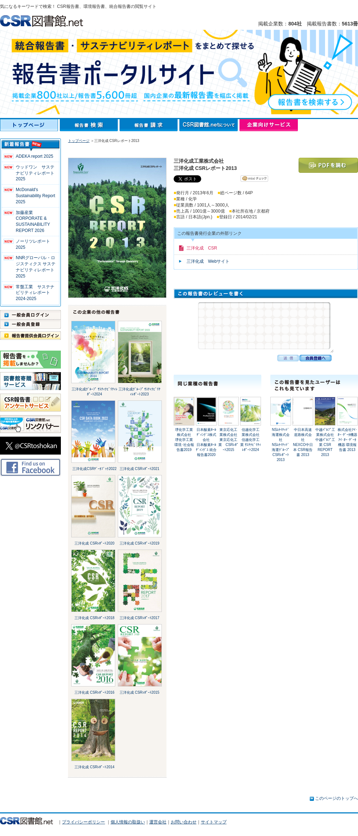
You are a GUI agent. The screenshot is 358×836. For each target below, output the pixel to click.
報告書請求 (149, 125)
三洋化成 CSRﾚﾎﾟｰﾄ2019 (139, 543)
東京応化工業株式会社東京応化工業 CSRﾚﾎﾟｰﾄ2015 (228, 440)
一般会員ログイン (30, 314)
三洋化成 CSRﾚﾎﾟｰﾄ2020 (94, 543)
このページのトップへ (336, 798)
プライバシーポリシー (83, 822)
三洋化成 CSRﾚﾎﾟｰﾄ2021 (139, 469)
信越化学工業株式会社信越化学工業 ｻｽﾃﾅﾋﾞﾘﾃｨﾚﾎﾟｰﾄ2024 (250, 440)
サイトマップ (214, 822)
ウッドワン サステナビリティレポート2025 (35, 173)
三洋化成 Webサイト (208, 261)
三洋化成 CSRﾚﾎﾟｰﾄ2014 (94, 767)
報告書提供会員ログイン (30, 335)
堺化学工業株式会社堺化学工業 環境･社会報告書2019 (184, 440)
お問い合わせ (184, 822)
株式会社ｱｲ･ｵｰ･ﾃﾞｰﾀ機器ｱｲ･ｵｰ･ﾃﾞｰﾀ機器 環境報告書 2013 (347, 440)
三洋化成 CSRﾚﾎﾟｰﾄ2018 (94, 618)
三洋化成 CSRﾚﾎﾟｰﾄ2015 (139, 692)
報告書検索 (90, 125)
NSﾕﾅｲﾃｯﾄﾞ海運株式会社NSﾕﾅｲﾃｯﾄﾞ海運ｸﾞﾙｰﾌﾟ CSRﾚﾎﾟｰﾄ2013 (281, 445)
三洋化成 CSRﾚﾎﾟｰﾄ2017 (139, 618)
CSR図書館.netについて (209, 125)
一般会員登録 (30, 324)
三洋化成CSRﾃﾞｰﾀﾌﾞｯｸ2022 (94, 469)
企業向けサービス (269, 125)
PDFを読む (328, 165)
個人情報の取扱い (128, 822)
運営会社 (157, 822)
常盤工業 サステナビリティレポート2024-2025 (35, 292)
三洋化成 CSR (202, 248)
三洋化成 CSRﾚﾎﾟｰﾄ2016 (94, 692)
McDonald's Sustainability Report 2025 (35, 195)
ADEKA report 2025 (34, 156)
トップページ (30, 125)
